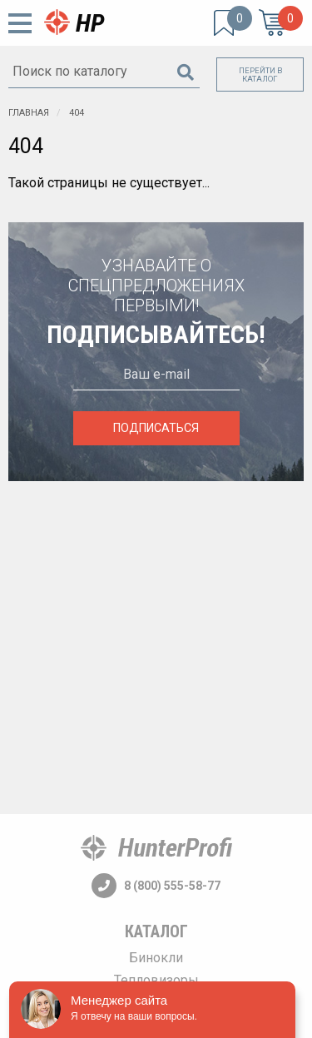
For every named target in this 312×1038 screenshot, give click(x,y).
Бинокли (156, 958)
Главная (28, 112)
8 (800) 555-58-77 (156, 885)
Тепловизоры (156, 980)
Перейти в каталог (260, 75)
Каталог (156, 931)
